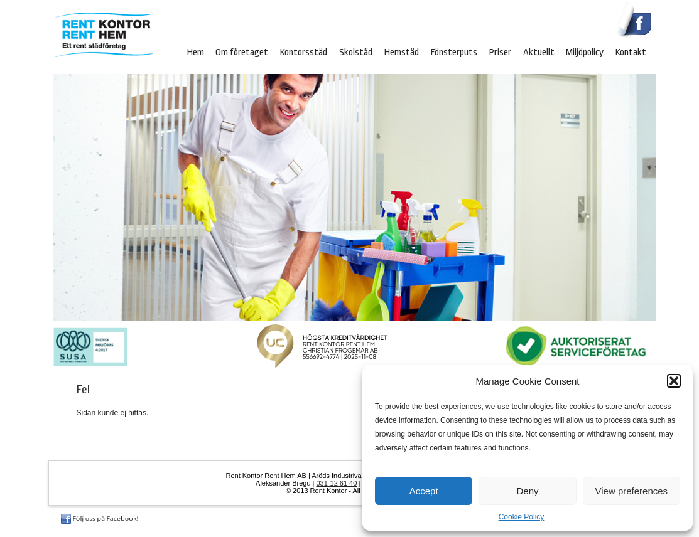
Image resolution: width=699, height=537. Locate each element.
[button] (674, 381)
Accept (423, 491)
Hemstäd (401, 52)
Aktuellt (539, 52)
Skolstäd (355, 52)
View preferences (631, 491)
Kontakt (630, 52)
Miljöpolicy (585, 52)
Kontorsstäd (303, 52)
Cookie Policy (522, 517)
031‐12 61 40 (337, 483)
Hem (195, 52)
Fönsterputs (453, 52)
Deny (527, 491)
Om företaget (241, 52)
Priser (500, 52)
